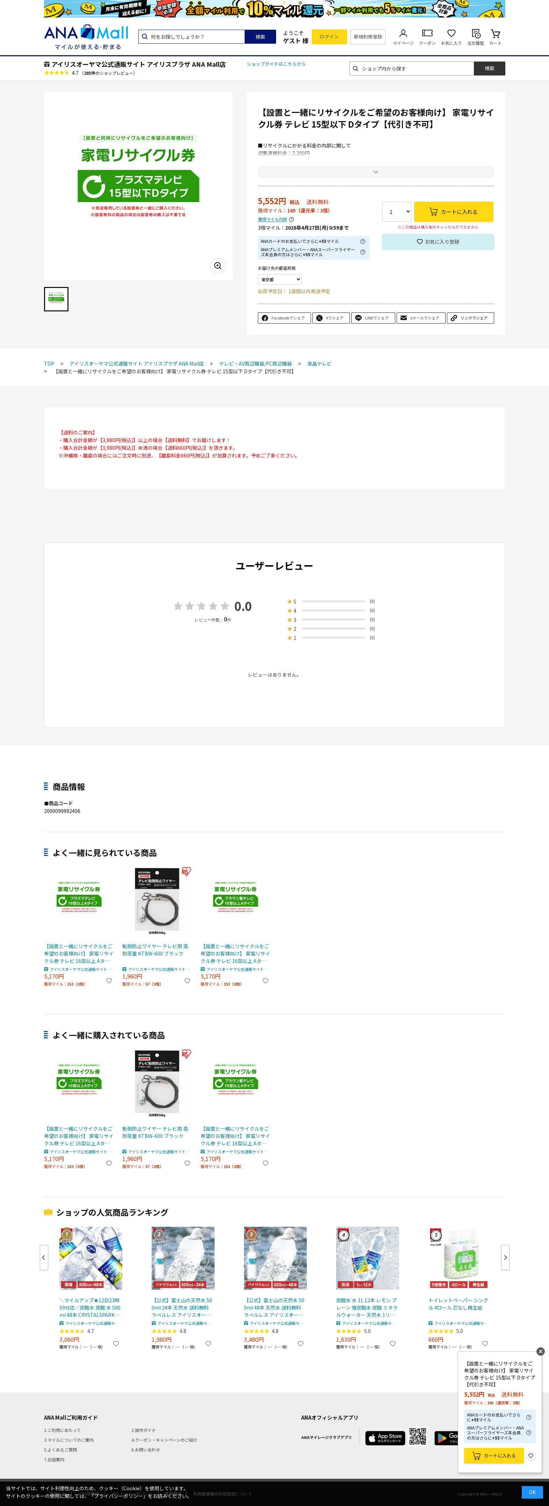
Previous (44, 1257)
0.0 (243, 605)
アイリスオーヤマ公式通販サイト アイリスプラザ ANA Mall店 (138, 64)
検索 (260, 36)
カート (495, 43)
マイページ (403, 43)
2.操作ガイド (143, 1430)
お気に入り (451, 43)
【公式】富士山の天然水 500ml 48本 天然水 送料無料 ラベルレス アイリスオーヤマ (274, 1308)
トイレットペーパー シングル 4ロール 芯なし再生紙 (458, 1304)
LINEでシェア (377, 317)
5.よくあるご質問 (60, 1450)
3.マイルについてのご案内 (69, 1440)
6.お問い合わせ (145, 1450)
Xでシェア (335, 317)
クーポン (427, 43)
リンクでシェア (474, 317)
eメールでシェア (424, 317)
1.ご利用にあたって (62, 1430)
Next (505, 1257)
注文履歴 (475, 43)
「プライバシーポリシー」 (118, 1495)
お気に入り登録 (442, 241)
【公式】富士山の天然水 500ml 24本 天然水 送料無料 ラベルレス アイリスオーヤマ (182, 1308)
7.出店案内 (54, 1459)
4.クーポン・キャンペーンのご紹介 (164, 1440)
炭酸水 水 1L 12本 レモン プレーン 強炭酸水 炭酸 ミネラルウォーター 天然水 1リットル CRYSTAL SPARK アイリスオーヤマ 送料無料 (367, 1308)
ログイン (329, 36)
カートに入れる (500, 1455)
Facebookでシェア (288, 317)
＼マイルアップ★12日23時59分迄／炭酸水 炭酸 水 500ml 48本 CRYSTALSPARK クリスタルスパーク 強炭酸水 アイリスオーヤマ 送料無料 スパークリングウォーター (90, 1308)
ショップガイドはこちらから (276, 63)
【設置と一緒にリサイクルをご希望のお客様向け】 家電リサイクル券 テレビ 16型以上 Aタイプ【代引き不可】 (79, 954)
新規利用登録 (368, 36)
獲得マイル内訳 (272, 219)
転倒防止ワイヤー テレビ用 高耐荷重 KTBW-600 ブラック (155, 950)
